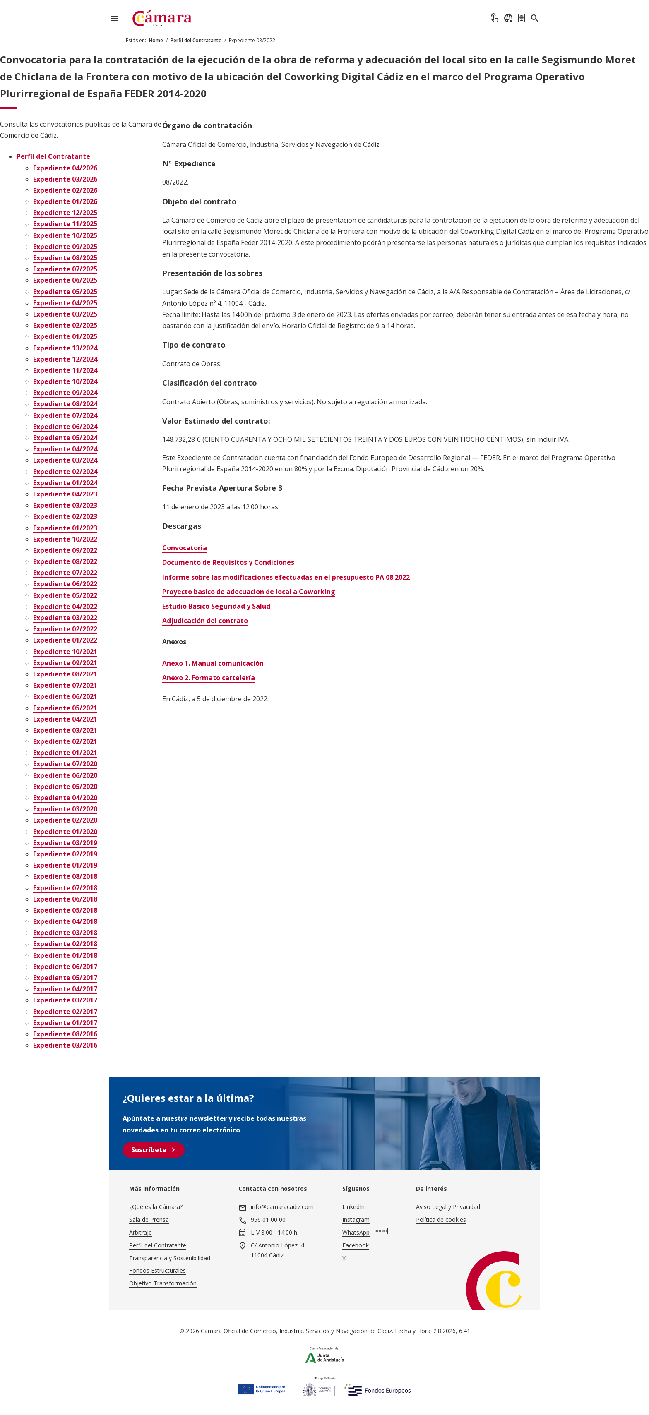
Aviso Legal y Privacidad (448, 1207)
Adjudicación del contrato (205, 620)
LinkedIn (353, 1207)
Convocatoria (184, 547)
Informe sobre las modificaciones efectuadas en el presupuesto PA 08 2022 (286, 577)
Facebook (355, 1245)
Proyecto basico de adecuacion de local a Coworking (248, 591)
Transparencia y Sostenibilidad (169, 1258)
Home (156, 40)
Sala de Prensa (149, 1219)
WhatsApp (356, 1232)
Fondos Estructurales (157, 1270)
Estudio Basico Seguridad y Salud (216, 606)
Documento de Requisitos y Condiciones (228, 562)
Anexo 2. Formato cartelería (208, 677)
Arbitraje (140, 1232)
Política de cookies (441, 1219)
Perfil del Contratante (196, 40)
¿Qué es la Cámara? (156, 1207)
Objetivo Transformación (163, 1283)
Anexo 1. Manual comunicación (213, 663)
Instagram (356, 1219)
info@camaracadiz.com (282, 1207)
